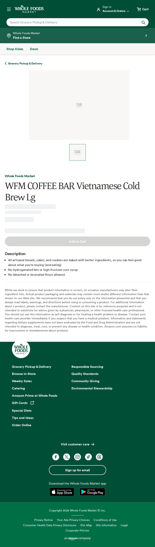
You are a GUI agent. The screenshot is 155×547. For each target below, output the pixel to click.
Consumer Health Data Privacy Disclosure (49, 525)
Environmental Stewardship (91, 388)
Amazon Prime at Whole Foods (34, 395)
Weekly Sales (22, 381)
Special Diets (21, 410)
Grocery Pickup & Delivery (31, 366)
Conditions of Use (105, 520)
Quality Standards (84, 373)
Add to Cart (77, 241)
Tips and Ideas (23, 418)
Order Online (21, 425)
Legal (124, 525)
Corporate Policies (77, 530)
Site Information (106, 525)
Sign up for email (77, 470)
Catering (18, 388)
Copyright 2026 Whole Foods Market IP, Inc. (77, 510)
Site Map (86, 525)
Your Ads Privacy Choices (73, 520)
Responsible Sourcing (87, 366)
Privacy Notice (43, 520)
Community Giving (85, 381)
